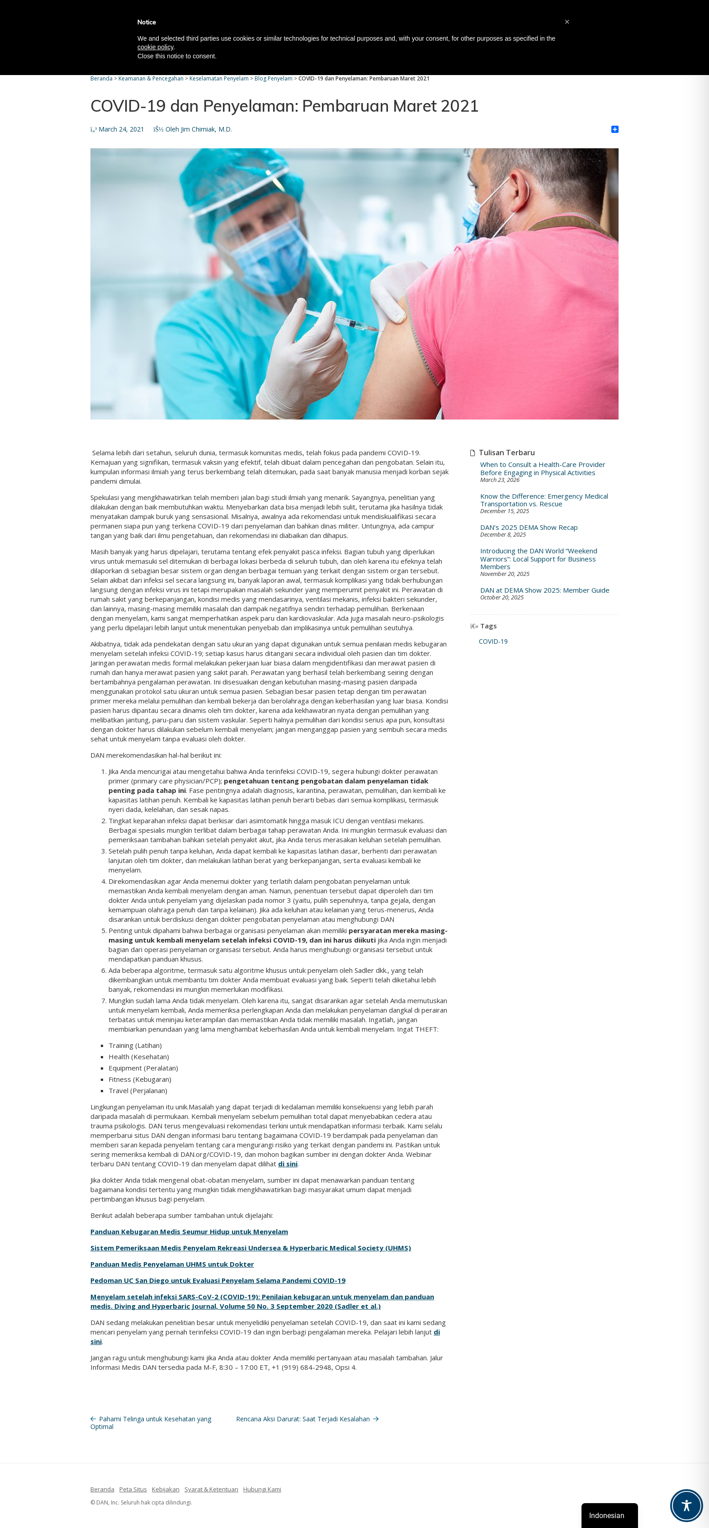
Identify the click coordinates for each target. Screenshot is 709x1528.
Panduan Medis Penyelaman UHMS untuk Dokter (172, 1264)
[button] (567, 21)
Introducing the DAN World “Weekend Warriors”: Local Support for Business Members (538, 559)
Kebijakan (166, 1489)
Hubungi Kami (262, 1489)
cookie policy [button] (155, 47)
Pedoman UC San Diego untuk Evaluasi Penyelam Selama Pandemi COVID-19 (217, 1280)
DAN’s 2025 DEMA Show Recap (529, 527)
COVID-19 (493, 641)
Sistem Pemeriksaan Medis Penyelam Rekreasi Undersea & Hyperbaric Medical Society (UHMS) (250, 1247)
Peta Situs (133, 1489)
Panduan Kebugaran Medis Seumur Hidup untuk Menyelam (189, 1231)
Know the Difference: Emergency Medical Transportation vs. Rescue (544, 500)
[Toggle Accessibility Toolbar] (686, 1505)
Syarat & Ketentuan (211, 1489)
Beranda (102, 1489)
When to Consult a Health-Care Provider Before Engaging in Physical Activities (542, 468)
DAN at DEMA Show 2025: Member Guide (545, 590)
